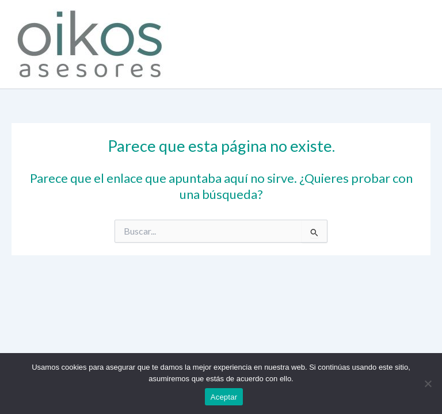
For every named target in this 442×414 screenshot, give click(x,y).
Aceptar (224, 397)
